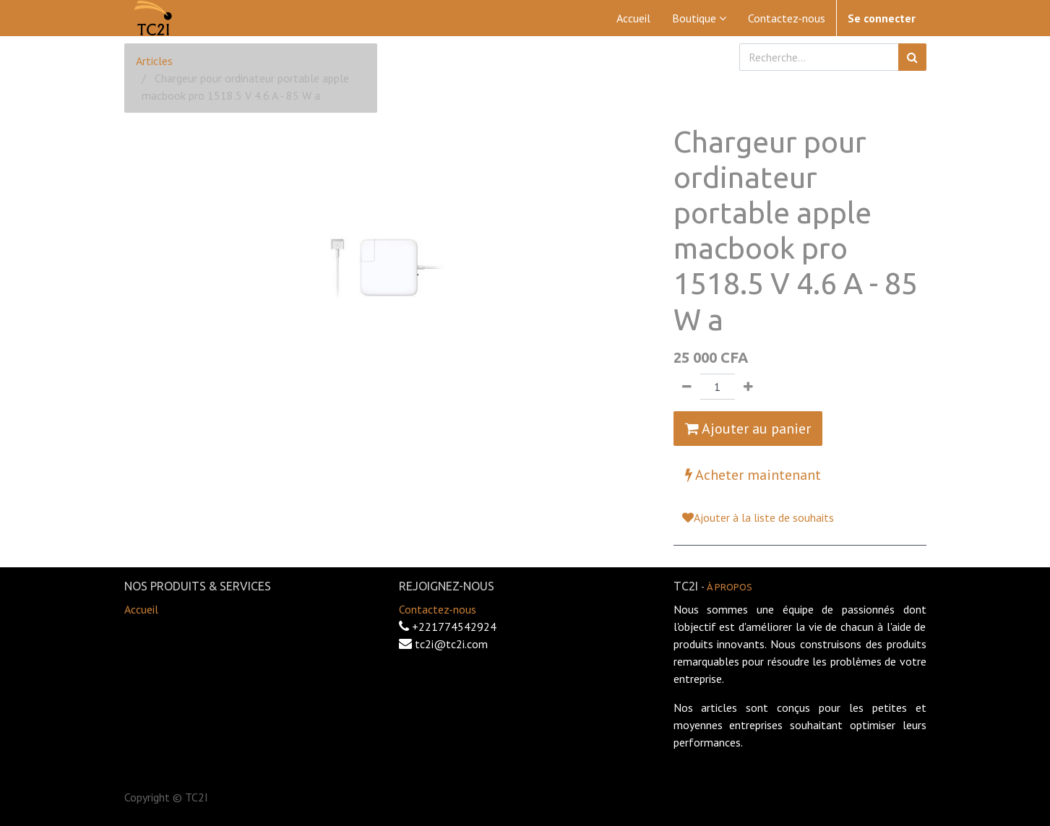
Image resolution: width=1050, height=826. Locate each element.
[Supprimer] (687, 387)
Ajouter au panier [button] (748, 428)
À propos (729, 587)
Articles (154, 60)
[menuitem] (633, 18)
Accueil (141, 609)
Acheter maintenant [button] (753, 474)
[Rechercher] (912, 57)
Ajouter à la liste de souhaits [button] (758, 517)
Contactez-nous (437, 609)
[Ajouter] (748, 387)
